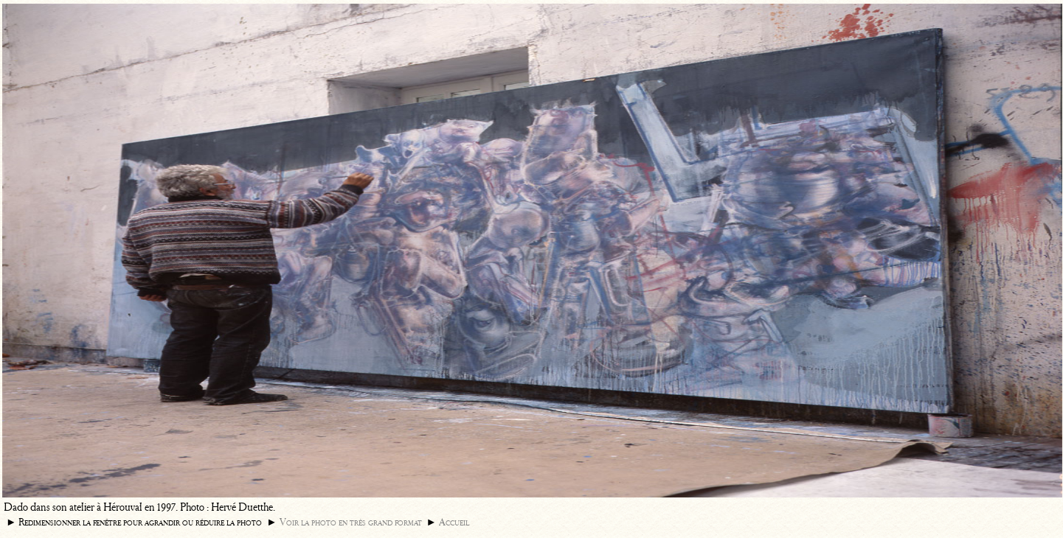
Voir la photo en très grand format (351, 522)
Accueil (454, 522)
